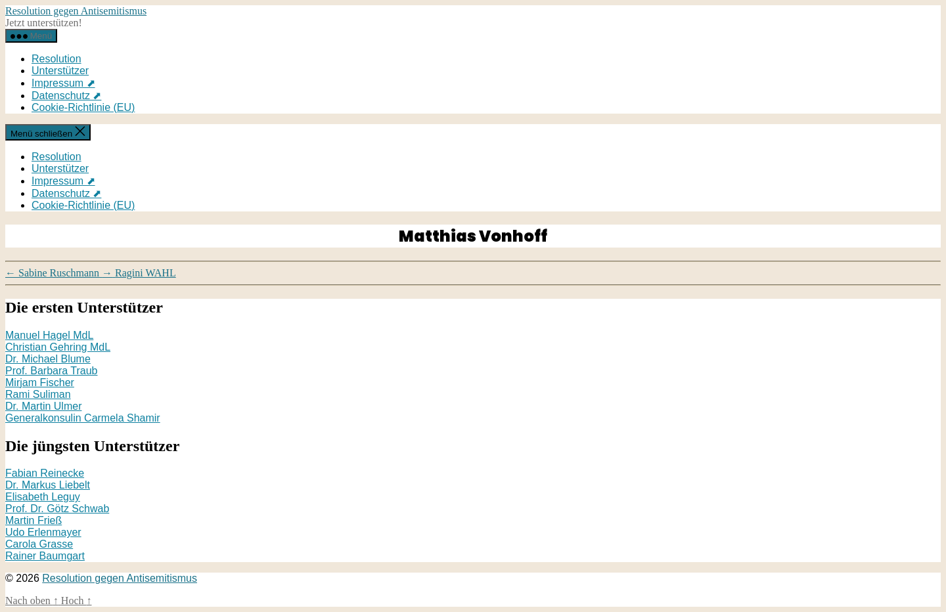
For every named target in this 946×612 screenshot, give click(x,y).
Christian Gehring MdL (57, 347)
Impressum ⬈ (63, 83)
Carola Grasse (39, 544)
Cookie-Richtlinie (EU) (83, 107)
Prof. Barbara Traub (51, 370)
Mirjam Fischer (39, 382)
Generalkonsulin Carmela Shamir (82, 418)
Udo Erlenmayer (43, 532)
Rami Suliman (38, 394)
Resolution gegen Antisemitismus (75, 10)
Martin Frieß (33, 520)
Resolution (56, 58)
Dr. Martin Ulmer (43, 406)
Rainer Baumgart (45, 555)
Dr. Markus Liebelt (47, 485)
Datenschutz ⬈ (66, 95)
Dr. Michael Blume (48, 358)
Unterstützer (60, 70)
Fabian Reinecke (44, 473)
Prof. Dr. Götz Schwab (57, 508)
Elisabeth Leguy (42, 496)
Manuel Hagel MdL (49, 335)
